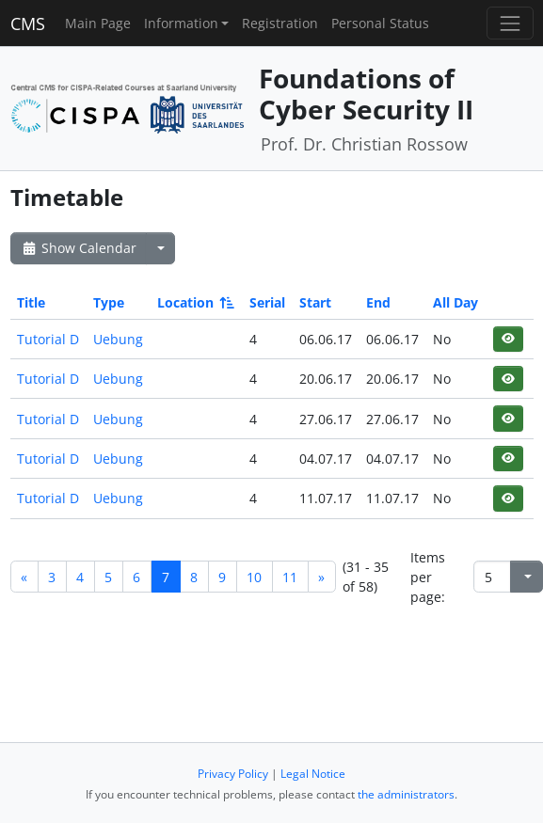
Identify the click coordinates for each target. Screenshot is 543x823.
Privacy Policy (233, 774)
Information (181, 23)
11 (289, 577)
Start (315, 302)
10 (254, 577)
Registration (280, 23)
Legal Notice (312, 774)
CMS (27, 23)
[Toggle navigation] (510, 23)
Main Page (98, 23)
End (378, 302)
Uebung (118, 339)
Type (108, 302)
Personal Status (380, 23)
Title (31, 302)
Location (194, 302)
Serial (267, 302)
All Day (455, 302)
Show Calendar (78, 248)
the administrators (406, 794)
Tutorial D (48, 339)
